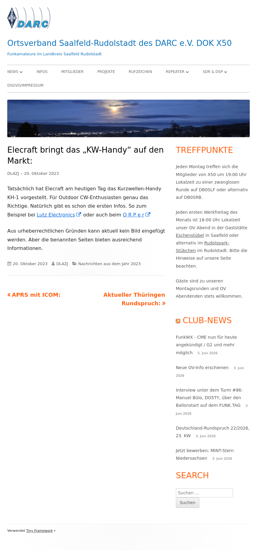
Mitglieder (72, 72)
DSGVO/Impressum (25, 85)
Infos (41, 72)
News (12, 72)
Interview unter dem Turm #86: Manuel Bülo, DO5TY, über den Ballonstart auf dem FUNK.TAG (209, 398)
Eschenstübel (190, 235)
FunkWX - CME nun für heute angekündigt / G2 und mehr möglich (206, 345)
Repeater (175, 72)
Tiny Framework (39, 531)
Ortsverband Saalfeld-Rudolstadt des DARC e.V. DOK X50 (119, 43)
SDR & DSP (213, 72)
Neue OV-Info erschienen (202, 367)
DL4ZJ (13, 173)
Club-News (207, 320)
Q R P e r (137, 215)
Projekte (106, 72)
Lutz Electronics (59, 215)
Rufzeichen (140, 72)
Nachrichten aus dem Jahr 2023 (109, 263)
